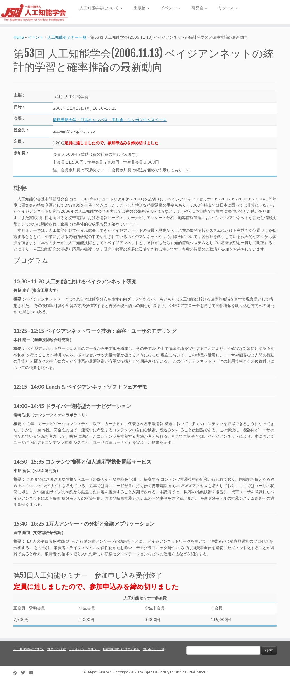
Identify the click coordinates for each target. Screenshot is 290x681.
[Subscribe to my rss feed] (17, 673)
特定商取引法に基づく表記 (121, 649)
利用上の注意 (56, 649)
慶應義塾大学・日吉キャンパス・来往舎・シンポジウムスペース (110, 120)
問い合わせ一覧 (153, 649)
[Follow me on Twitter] (25, 673)
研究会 (199, 8)
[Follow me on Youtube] (33, 673)
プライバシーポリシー (84, 649)
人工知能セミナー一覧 (66, 37)
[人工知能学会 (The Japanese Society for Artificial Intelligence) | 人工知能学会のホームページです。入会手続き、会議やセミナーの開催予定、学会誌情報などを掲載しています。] (34, 12)
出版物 (141, 8)
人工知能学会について (101, 8)
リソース (228, 8)
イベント (170, 8)
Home (18, 37)
